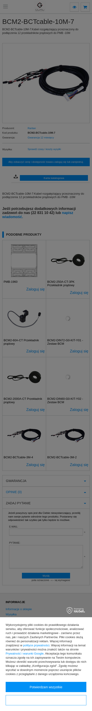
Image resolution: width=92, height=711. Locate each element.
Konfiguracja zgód (46, 700)
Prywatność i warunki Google (25, 653)
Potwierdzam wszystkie (46, 687)
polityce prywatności (36, 645)
